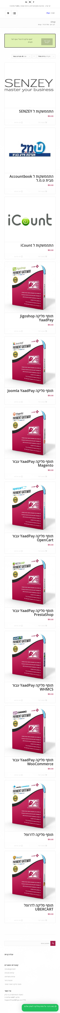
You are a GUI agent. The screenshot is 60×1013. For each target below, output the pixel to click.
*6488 (13, 997)
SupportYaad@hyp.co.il (13, 1000)
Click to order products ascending (34, 56)
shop (53, 21)
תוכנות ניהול (8, 980)
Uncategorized (10, 969)
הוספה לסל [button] (42, 122)
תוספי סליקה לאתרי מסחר (13, 984)
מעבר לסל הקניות (47, 42)
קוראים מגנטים (9, 973)
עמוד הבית (46, 24)
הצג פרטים (18, 122)
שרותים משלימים (10, 977)
